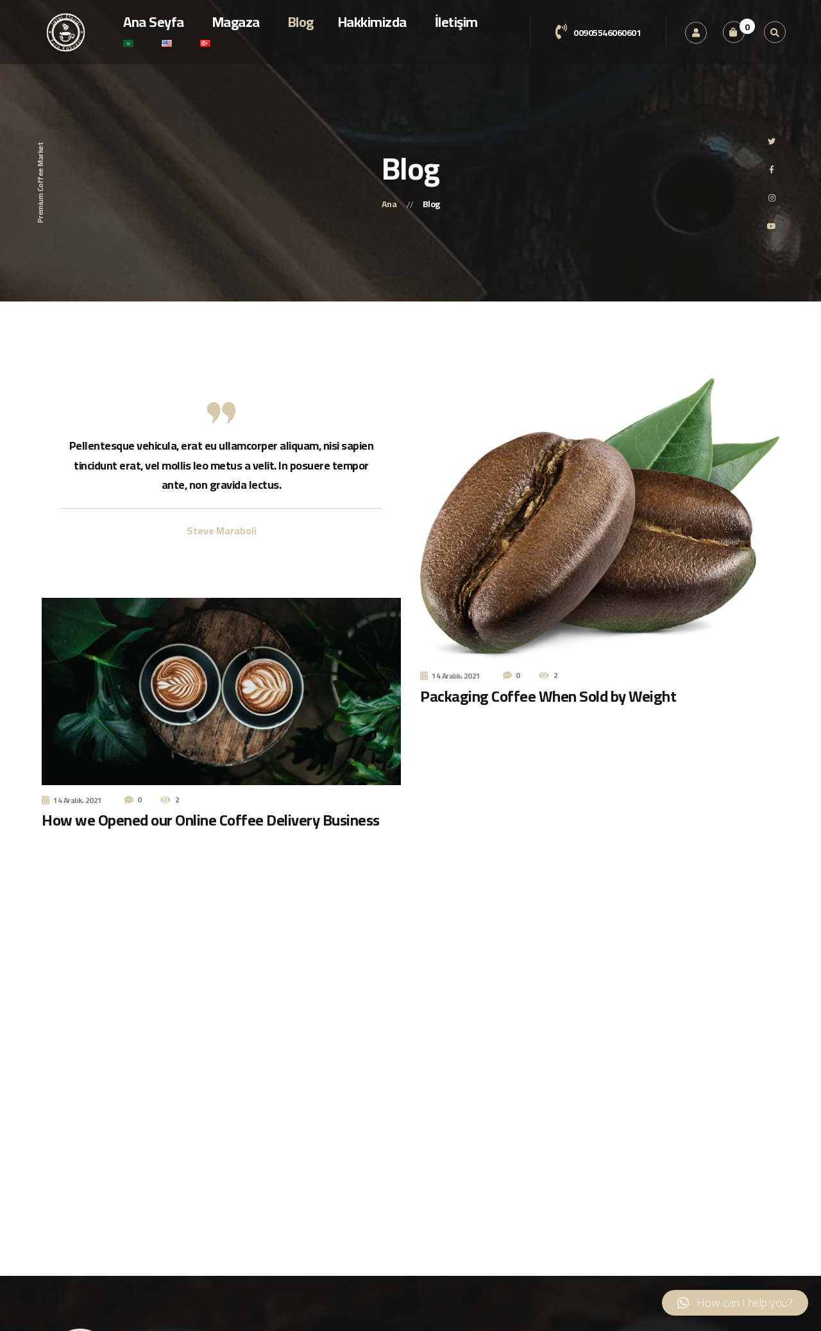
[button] (735, 1303)
